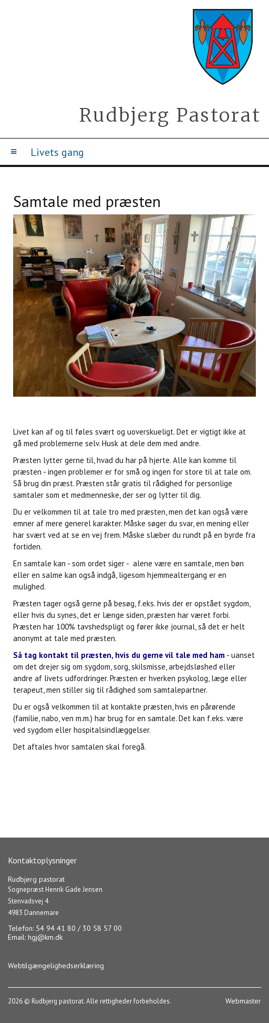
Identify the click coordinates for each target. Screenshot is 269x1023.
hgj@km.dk (45, 937)
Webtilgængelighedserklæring (56, 965)
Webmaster (243, 1001)
